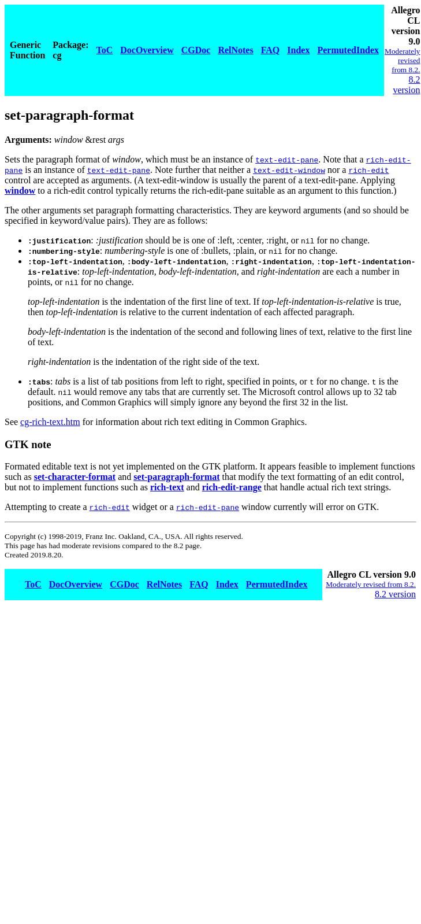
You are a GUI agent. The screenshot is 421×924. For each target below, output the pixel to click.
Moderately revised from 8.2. (402, 60)
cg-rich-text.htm (50, 422)
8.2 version (406, 85)
